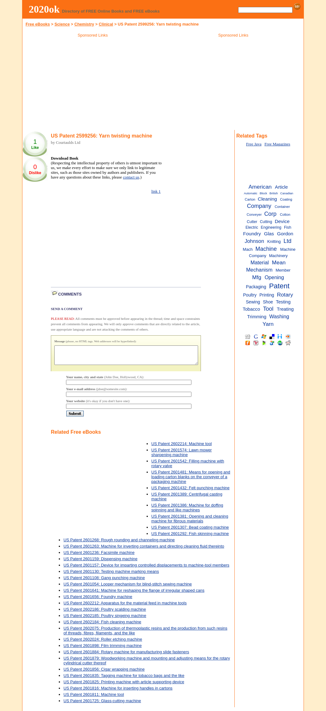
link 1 (156, 191)
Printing (266, 295)
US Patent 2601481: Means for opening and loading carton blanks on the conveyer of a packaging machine (190, 480)
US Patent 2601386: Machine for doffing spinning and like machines (187, 511)
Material (260, 262)
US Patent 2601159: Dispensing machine (100, 562)
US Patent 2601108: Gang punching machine (104, 581)
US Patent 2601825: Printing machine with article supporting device (123, 685)
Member (283, 270)
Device (282, 221)
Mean (279, 262)
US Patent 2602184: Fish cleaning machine (102, 625)
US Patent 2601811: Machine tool (93, 698)
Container (282, 207)
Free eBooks (38, 24)
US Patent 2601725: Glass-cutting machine (102, 704)
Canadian (286, 193)
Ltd (287, 241)
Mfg (256, 277)
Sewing (253, 302)
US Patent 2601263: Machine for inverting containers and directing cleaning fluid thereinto (143, 550)
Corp (270, 214)
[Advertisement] (93, 85)
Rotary (285, 294)
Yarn (268, 324)
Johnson (254, 241)
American (260, 187)
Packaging (256, 287)
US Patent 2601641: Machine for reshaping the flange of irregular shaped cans (133, 594)
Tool (268, 309)
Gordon (285, 233)
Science (61, 24)
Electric (251, 227)
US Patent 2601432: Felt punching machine (190, 491)
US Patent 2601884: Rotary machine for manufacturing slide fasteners (126, 655)
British (273, 193)
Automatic (250, 193)
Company (259, 206)
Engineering (271, 227)
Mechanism (259, 270)
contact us (131, 177)
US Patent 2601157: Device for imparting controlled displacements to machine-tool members (146, 569)
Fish (287, 227)
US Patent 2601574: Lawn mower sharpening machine (181, 456)
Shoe (268, 302)
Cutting (266, 222)
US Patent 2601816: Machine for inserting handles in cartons (117, 692)
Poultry (250, 295)
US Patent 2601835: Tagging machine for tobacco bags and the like (123, 679)
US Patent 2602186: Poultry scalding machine (104, 613)
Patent (279, 286)
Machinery (278, 255)
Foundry (252, 233)
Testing (283, 301)
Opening (274, 277)
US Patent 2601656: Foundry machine (97, 600)
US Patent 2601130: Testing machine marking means (111, 575)
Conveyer (254, 214)
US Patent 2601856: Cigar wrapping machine (104, 673)
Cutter (252, 222)
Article (281, 187)
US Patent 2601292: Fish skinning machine (190, 537)
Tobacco (251, 309)
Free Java (254, 144)
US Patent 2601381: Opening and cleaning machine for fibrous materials (189, 522)
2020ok (44, 9)
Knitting (274, 241)
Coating (286, 199)
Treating (285, 309)
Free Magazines (277, 144)
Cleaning (267, 199)
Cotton (285, 214)
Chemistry (84, 24)
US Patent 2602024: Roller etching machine (102, 643)
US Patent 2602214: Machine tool (181, 447)
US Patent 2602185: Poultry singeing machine (104, 619)
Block (263, 193)
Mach (247, 249)
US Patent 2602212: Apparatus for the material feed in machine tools (125, 606)
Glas (269, 233)
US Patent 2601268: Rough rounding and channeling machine (119, 543)
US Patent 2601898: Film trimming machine (102, 649)
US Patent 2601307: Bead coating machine (190, 531)
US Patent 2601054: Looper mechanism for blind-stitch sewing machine (127, 587)
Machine (266, 249)
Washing (279, 316)
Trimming (256, 316)
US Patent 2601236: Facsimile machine (99, 556)
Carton (250, 199)
